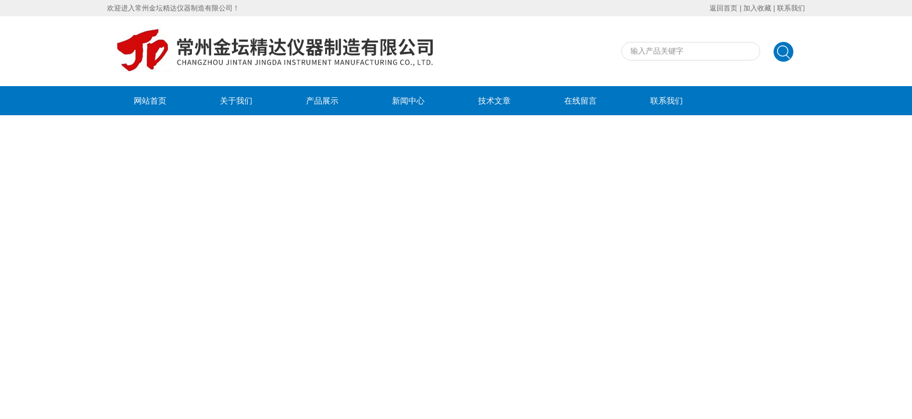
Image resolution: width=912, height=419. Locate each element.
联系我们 (791, 8)
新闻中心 (408, 100)
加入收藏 (757, 8)
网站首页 (150, 100)
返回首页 (724, 8)
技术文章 (494, 100)
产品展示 (322, 100)
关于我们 (236, 100)
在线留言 (580, 100)
